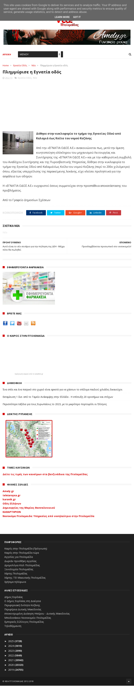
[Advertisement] (67, 104)
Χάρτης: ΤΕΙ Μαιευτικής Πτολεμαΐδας (25, 577)
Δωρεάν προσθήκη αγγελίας (20, 561)
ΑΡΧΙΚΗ (7, 54)
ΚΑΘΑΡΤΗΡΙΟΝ (12, 512)
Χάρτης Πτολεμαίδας (15, 573)
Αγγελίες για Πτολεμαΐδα (18, 557)
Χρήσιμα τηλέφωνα (15, 582)
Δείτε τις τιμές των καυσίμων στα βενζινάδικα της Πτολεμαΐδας (45, 474)
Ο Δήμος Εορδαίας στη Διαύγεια (22, 601)
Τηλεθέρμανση (12, 626)
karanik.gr (9, 499)
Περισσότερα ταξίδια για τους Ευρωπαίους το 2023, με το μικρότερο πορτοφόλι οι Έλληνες (55, 404)
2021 (11, 660)
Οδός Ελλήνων (12, 503)
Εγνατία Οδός (20, 65)
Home (6, 65)
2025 (11, 641)
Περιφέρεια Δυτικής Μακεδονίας (22, 609)
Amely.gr (8, 491)
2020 (11, 665)
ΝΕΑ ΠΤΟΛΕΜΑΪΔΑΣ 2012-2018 (19, 681)
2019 (11, 670)
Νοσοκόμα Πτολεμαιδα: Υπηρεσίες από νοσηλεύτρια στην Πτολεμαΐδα (48, 516)
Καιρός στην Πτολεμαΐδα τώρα (21, 553)
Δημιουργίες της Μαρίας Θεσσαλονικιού (29, 508)
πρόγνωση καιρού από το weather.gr (29, 374)
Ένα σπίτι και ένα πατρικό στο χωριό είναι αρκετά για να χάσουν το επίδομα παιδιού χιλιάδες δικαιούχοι (62, 389)
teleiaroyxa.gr (11, 495)
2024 (11, 646)
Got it (77, 17)
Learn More (62, 17)
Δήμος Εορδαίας (13, 597)
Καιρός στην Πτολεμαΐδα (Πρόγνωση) (25, 549)
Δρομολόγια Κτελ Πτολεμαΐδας (22, 565)
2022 (11, 655)
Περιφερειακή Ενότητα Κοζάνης (22, 605)
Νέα (34, 65)
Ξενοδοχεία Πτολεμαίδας (18, 569)
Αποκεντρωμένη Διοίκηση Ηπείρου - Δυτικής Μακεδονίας (37, 613)
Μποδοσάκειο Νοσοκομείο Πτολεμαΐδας (27, 618)
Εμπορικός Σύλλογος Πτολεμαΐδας (24, 622)
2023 (11, 651)
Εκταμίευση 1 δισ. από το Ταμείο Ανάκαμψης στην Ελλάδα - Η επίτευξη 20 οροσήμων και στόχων (58, 397)
